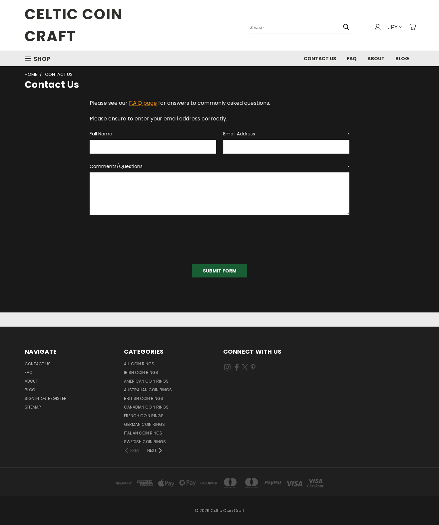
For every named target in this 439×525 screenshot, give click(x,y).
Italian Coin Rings (143, 433)
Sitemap (33, 407)
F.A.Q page (143, 103)
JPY (395, 27)
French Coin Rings (144, 416)
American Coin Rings (146, 381)
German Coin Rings (144, 424)
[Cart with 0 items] (412, 27)
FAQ (352, 58)
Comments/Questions (219, 166)
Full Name (101, 133)
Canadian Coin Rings (146, 407)
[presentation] (140, 237)
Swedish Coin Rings (145, 441)
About (376, 58)
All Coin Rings (139, 364)
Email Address (286, 133)
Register (57, 398)
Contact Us (320, 58)
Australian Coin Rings (148, 390)
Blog (402, 58)
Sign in (32, 398)
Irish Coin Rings (141, 372)
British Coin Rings (143, 398)
